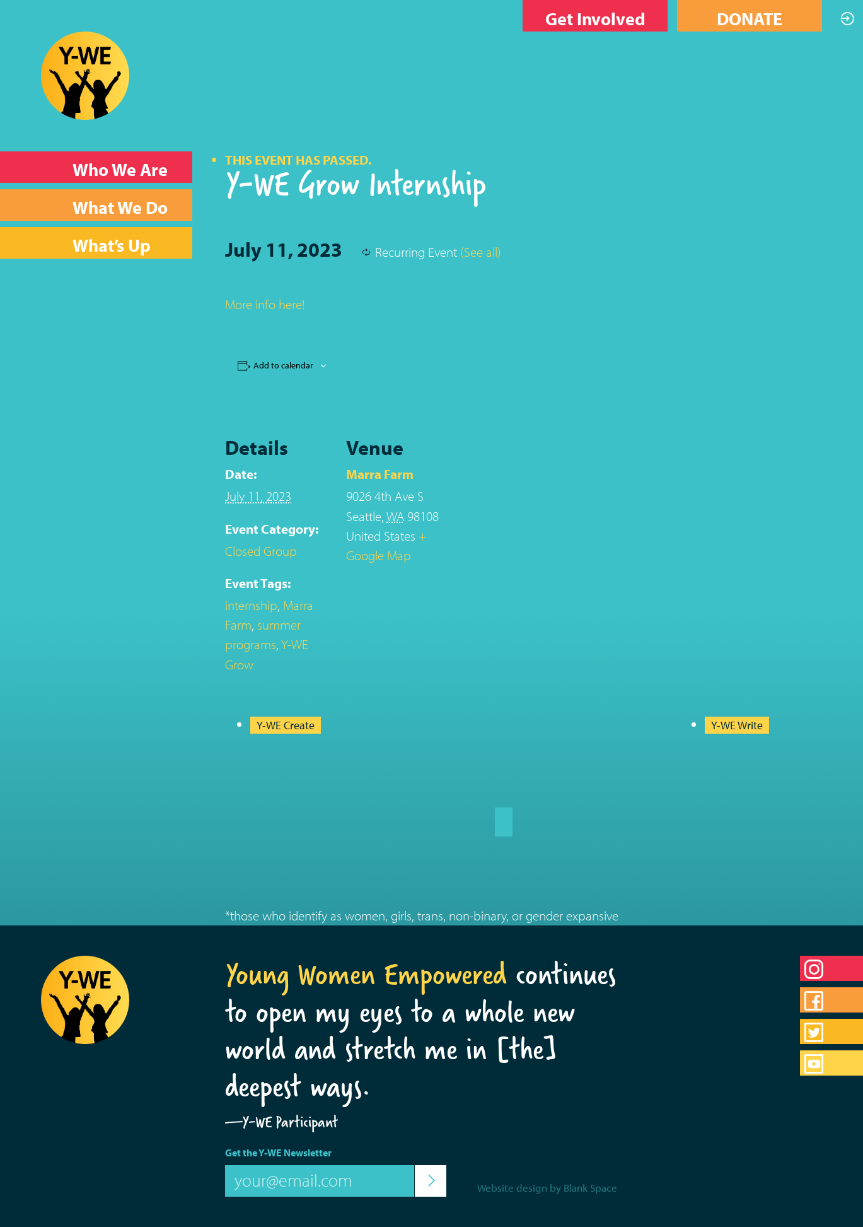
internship (251, 605)
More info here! (264, 304)
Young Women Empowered (366, 974)
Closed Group (261, 551)
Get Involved (595, 19)
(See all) (480, 252)
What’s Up (111, 245)
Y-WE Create (286, 725)
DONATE (749, 19)
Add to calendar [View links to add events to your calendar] (283, 365)
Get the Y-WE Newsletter (278, 1152)
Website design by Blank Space (547, 1187)
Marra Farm (380, 474)
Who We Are (120, 169)
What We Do (120, 207)
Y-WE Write (737, 725)
